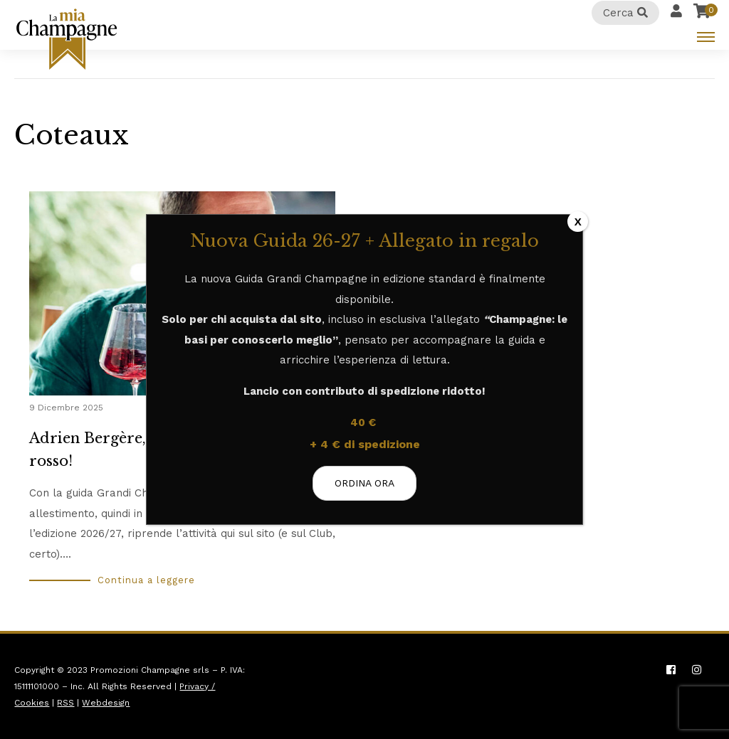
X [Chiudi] (578, 222)
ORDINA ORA (364, 483)
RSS (65, 703)
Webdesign (106, 703)
